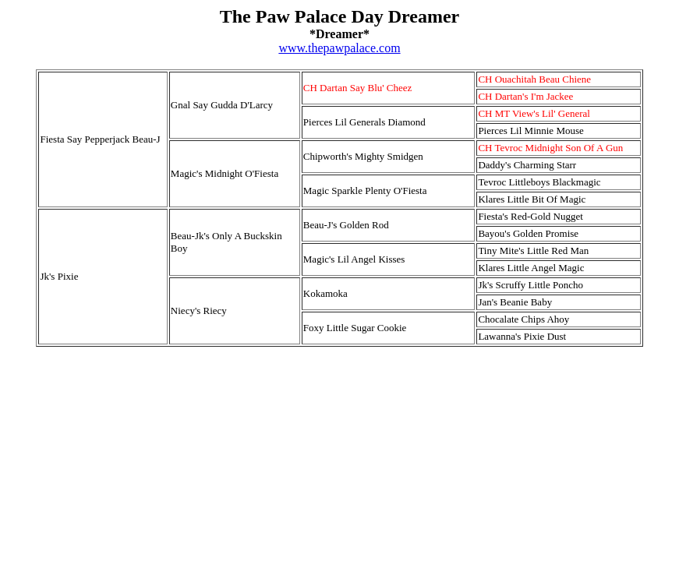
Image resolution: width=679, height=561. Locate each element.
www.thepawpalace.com (339, 48)
